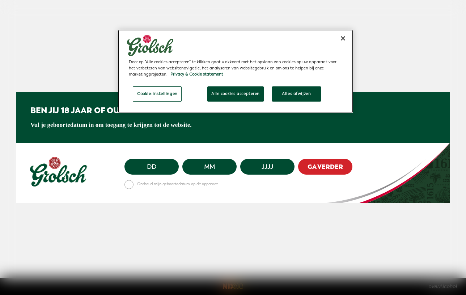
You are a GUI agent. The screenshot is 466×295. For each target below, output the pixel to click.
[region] (235, 71)
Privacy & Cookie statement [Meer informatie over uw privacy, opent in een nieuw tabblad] (196, 74)
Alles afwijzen (296, 93)
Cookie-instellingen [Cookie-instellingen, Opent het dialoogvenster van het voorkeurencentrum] (157, 93)
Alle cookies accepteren (235, 93)
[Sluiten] (343, 38)
